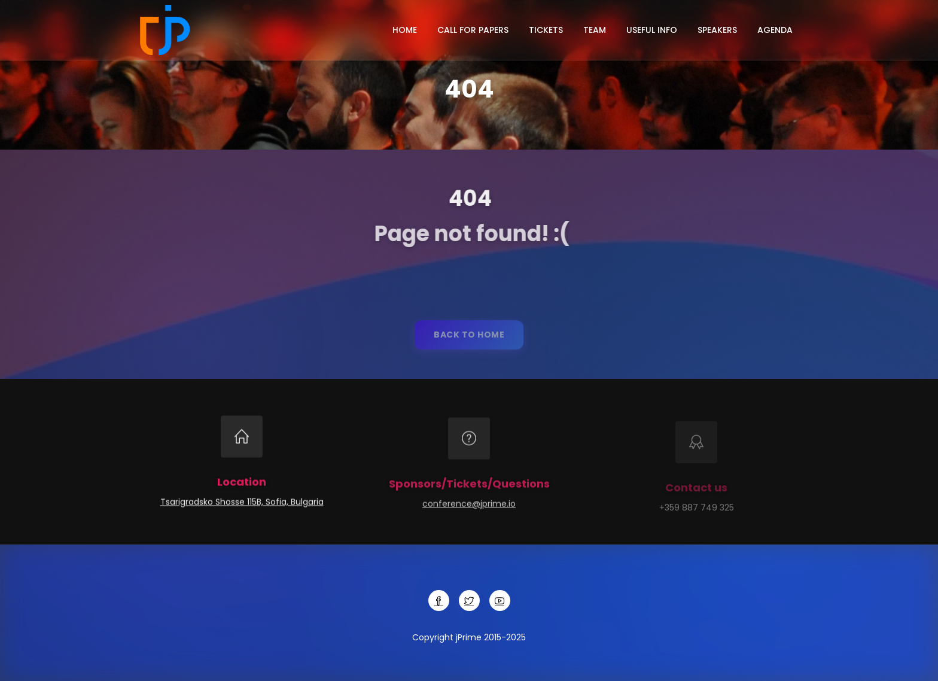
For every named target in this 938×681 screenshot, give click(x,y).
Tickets (546, 30)
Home (404, 30)
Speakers (717, 30)
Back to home (469, 339)
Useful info (651, 30)
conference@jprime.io (469, 507)
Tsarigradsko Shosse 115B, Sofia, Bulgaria (242, 503)
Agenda (775, 30)
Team (594, 30)
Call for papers (472, 30)
